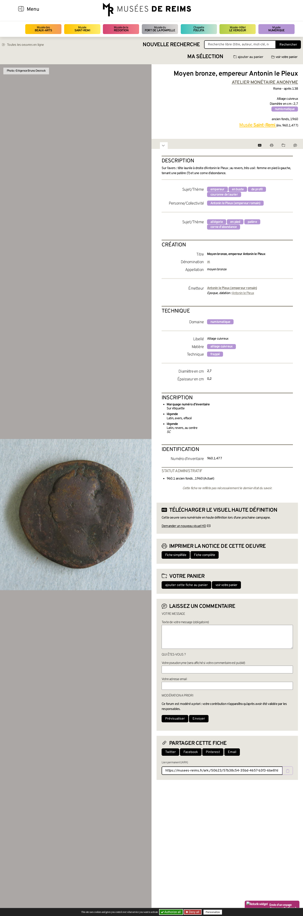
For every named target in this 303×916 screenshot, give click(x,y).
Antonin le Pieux (243, 293)
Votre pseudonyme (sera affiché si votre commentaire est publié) (203, 663)
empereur (217, 189)
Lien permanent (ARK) (175, 762)
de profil (257, 189)
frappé (215, 354)
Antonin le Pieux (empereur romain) (235, 203)
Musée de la (121, 29)
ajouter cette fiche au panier (186, 585)
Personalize (213, 912)
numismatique (285, 109)
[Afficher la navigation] (21, 9)
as (208, 262)
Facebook (190, 752)
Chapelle (198, 29)
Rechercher (288, 45)
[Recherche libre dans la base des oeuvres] (240, 44)
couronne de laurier (224, 195)
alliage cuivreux (221, 346)
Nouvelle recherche (171, 44)
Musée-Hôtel (237, 29)
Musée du (160, 29)
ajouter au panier (248, 57)
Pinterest (213, 752)
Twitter (170, 752)
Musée (82, 29)
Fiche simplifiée (175, 555)
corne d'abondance (223, 227)
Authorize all (171, 912)
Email (232, 752)
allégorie (216, 222)
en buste (238, 189)
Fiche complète (204, 555)
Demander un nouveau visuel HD (184, 526)
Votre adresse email (174, 679)
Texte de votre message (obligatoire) (185, 622)
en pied (235, 222)
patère (252, 222)
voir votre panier (284, 57)
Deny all (193, 912)
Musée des (43, 29)
